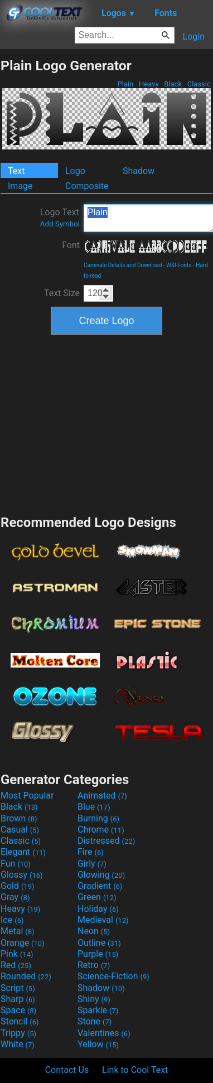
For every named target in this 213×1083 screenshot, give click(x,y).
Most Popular (27, 795)
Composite (87, 186)
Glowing (101, 874)
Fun (16, 863)
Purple (98, 954)
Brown (19, 818)
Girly (92, 863)
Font (71, 245)
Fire (91, 852)
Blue (94, 806)
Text (16, 171)
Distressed (106, 840)
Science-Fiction (113, 976)
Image (20, 186)
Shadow (138, 171)
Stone (95, 1021)
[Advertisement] (106, 423)
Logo (75, 171)
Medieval (103, 920)
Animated (102, 795)
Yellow (98, 1044)
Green (97, 897)
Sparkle (98, 1010)
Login (194, 36)
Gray (15, 897)
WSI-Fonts (178, 265)
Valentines (104, 1033)
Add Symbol (60, 224)
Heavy (149, 84)
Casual (20, 829)
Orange (23, 942)
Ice (12, 920)
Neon (94, 931)
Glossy (22, 874)
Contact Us (67, 1070)
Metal (18, 931)
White (18, 1044)
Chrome (101, 829)
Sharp (18, 999)
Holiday (98, 908)
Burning (98, 818)
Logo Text (60, 217)
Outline (99, 942)
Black (172, 84)
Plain (125, 84)
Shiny (94, 999)
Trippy (18, 1033)
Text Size (62, 293)
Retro (94, 965)
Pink (17, 954)
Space (18, 1010)
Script (18, 988)
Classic (198, 84)
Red (16, 965)
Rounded (26, 976)
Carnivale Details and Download (123, 265)
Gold (18, 886)
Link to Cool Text (135, 1070)
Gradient (100, 886)
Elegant (23, 852)
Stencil (19, 1021)
